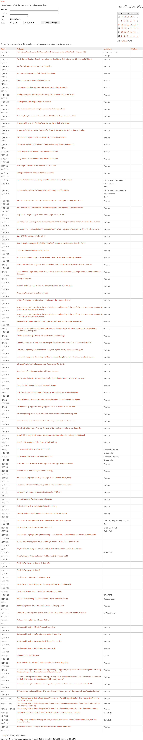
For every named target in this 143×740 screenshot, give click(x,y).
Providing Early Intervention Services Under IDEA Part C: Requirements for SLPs (46, 116)
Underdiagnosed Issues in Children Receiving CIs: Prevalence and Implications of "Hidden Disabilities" (54, 342)
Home (2, 1)
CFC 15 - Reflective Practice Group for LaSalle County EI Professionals (43, 190)
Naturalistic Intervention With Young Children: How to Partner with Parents (44, 485)
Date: (3, 23)
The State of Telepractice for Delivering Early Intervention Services (41, 137)
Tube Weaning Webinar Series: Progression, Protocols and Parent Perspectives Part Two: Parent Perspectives (57, 708)
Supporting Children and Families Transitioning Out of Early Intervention (43, 123)
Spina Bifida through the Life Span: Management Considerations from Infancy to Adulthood (51, 435)
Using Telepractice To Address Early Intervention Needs (37, 151)
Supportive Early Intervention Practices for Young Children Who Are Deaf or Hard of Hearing (51, 130)
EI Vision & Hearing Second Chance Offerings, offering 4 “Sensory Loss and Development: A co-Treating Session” (58, 691)
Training (20, 49)
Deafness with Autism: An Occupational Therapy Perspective (39, 641)
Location (108, 49)
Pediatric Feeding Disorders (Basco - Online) (33, 620)
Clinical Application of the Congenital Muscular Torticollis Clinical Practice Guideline (47, 392)
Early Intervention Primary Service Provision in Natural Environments (42, 87)
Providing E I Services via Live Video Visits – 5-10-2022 (37, 165)
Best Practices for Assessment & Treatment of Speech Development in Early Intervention (50, 200)
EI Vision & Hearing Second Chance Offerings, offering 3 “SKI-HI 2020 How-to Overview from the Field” (55, 684)
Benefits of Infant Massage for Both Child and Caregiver (38, 371)
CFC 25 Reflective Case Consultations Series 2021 (35, 456)
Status (134, 49)
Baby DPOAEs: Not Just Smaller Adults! (31, 236)
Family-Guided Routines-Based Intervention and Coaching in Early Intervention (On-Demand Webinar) (54, 59)
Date (3, 49)
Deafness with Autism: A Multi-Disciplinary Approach (36, 648)
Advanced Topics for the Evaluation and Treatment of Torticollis (41, 364)
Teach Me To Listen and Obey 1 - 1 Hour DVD (33, 563)
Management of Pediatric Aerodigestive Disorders (35, 173)
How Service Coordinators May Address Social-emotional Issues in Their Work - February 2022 (51, 52)
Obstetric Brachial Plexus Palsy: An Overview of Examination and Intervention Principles (49, 428)
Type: (3, 19)
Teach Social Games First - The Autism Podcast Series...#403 (39, 591)
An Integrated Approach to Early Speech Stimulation (36, 73)
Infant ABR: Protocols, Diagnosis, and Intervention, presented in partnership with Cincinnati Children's (54, 264)
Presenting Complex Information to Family (32, 293)
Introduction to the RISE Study (28, 655)
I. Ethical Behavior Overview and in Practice (33, 250)
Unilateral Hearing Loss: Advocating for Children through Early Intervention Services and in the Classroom (56, 357)
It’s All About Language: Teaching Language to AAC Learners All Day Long (44, 477)
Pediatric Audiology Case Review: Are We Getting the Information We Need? (45, 286)
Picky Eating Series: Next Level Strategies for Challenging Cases (40, 605)
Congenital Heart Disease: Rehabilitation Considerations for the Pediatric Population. (48, 399)
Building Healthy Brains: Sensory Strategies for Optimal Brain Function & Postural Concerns (51, 378)
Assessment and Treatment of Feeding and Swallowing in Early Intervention (45, 463)
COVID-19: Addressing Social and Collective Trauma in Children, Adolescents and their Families (51, 613)
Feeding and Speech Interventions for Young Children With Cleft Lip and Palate (45, 94)
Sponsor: (4, 9)
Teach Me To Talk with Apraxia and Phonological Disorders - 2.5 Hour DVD (44, 584)
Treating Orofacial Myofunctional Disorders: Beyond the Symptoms (42, 513)
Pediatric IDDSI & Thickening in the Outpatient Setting (37, 506)
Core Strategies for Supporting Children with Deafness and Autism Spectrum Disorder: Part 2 (51, 243)
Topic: (3, 16)
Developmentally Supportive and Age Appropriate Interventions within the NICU (46, 406)
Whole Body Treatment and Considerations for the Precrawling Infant (43, 662)
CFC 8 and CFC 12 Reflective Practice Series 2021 (35, 527)
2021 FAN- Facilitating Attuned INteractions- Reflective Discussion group (44, 520)
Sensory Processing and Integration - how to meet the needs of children (43, 300)
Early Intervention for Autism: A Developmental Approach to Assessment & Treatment (49, 712)
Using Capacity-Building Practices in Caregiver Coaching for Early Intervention (45, 144)
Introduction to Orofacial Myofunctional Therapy (35, 470)
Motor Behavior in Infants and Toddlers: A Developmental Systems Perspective (46, 421)
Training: (4, 13)
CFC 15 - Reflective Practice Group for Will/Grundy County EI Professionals (44, 180)
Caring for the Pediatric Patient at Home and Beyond (36, 385)
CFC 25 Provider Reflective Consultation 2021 (33, 449)
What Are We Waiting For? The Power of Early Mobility (37, 442)
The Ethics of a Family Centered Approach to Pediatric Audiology (41, 335)
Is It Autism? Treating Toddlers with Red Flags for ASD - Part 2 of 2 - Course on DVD (48, 541)
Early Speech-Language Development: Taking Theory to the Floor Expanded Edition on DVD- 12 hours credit (56, 534)
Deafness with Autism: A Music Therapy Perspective (36, 627)
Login (5, 735)
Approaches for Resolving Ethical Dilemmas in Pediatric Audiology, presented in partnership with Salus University (58, 222)
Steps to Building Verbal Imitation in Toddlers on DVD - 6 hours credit (42, 556)
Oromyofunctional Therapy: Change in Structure (34, 499)
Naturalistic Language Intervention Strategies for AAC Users (39, 492)
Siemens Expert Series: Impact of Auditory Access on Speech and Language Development (50, 321)
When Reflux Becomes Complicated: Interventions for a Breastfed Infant (44, 726)
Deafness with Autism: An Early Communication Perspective (39, 634)
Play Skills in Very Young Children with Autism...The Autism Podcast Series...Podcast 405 (49, 549)
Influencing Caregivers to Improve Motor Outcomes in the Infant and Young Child (47, 414)
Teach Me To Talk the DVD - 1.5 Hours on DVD (33, 577)
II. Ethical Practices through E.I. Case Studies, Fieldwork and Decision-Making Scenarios (49, 257)
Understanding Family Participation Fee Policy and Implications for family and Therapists (50, 350)
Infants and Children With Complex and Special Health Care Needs (41, 109)
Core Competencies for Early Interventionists (33, 80)
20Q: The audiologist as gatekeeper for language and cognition (40, 214)
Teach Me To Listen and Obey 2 (28, 570)
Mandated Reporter (24, 278)
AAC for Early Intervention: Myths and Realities (34, 66)
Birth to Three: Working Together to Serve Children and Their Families (42, 598)
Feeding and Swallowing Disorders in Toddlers (34, 102)
